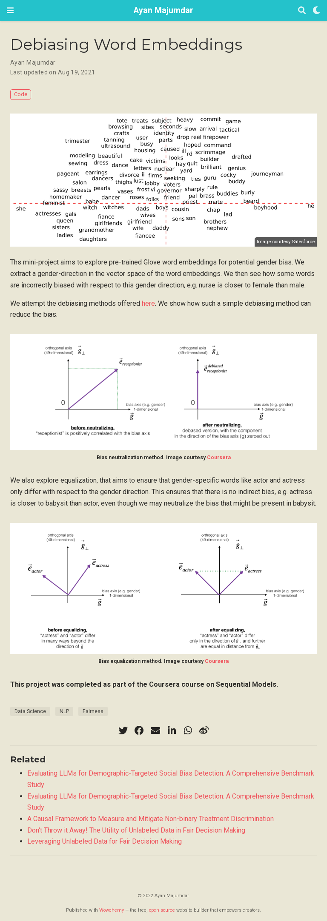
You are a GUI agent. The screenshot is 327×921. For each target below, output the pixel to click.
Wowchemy (111, 910)
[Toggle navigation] (10, 10)
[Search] (302, 11)
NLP (64, 711)
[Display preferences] (316, 11)
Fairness (93, 711)
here (148, 303)
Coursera (219, 457)
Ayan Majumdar (163, 10)
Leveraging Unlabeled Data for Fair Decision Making (104, 841)
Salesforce (303, 241)
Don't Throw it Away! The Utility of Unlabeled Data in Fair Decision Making (136, 830)
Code (20, 94)
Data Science (30, 711)
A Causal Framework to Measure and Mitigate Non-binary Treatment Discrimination (150, 819)
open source (162, 910)
